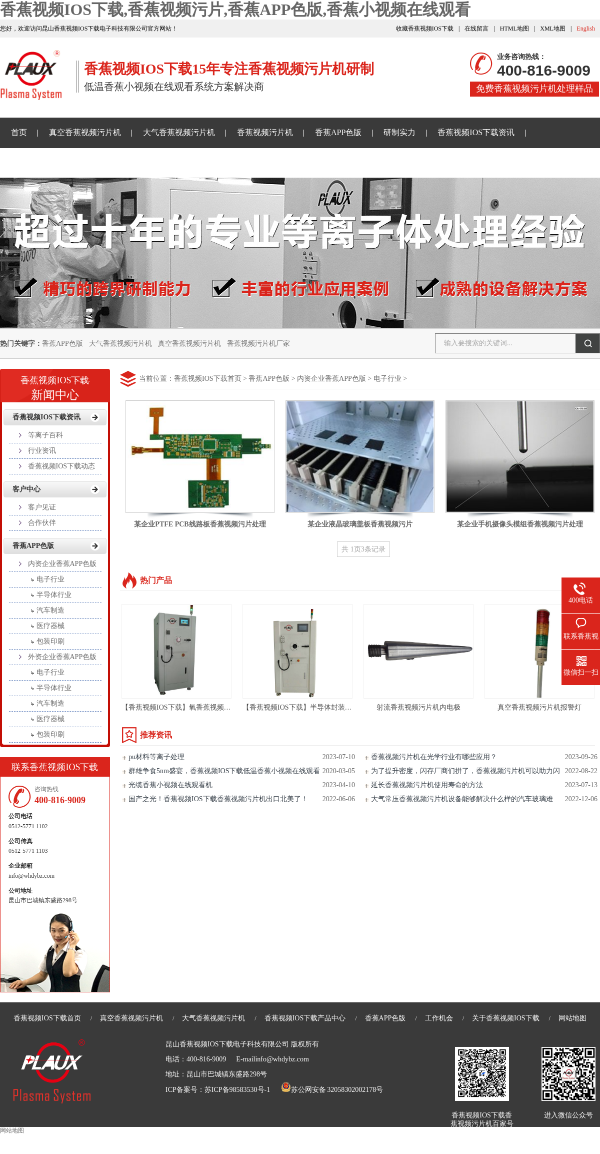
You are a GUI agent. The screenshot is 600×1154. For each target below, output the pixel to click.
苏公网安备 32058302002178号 (332, 1089)
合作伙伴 (42, 522)
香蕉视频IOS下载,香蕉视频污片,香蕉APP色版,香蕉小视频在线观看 (235, 10)
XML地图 (553, 28)
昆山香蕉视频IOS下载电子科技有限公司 (227, 1044)
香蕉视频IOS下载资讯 (476, 132)
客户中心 (26, 489)
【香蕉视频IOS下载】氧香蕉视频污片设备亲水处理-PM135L (214, 707)
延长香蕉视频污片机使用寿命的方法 (427, 785)
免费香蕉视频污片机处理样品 (534, 89)
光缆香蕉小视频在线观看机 (170, 785)
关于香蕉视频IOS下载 (159, 162)
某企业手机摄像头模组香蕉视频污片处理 (520, 524)
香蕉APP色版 (338, 132)
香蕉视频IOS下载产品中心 (305, 1018)
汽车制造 (50, 610)
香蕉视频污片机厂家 (258, 343)
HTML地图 (514, 28)
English (585, 28)
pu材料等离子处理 (156, 757)
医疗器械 (50, 626)
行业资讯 (42, 450)
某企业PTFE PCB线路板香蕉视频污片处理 (200, 524)
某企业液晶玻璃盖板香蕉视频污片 (360, 524)
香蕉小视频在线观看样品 (55, 162)
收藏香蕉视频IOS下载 (425, 28)
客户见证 (42, 507)
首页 (19, 132)
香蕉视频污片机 (265, 132)
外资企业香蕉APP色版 (62, 657)
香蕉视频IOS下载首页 (208, 378)
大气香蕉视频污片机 (179, 132)
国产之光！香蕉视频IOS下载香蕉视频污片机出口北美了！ (218, 799)
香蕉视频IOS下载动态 (62, 466)
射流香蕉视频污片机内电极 (418, 707)
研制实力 (400, 132)
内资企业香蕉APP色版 (331, 378)
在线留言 (476, 28)
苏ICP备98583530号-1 (237, 1089)
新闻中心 (55, 385)
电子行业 (388, 378)
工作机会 (439, 1018)
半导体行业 (54, 595)
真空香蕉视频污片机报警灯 (540, 707)
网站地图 (572, 1018)
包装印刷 (50, 641)
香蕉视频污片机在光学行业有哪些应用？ (434, 757)
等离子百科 (45, 435)
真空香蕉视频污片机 (85, 132)
